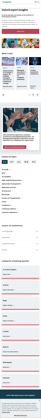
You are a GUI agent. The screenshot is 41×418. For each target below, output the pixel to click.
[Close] (39, 400)
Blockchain (6, 194)
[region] (20, 408)
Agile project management (11, 184)
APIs (3, 173)
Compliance (6, 205)
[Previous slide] (33, 94)
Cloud (4, 202)
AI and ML (5, 169)
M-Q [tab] (26, 162)
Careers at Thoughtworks (11, 198)
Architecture (6, 191)
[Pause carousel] (3, 94)
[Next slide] (37, 94)
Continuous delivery (9, 209)
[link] (20, 120)
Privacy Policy (6, 412)
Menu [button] (37, 2)
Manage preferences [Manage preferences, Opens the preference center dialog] (20, 415)
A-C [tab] (4, 162)
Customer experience (10, 212)
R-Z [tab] (33, 162)
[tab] (8, 74)
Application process (9, 187)
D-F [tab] (11, 162)
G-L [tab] (19, 162)
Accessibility (6, 177)
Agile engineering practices (12, 180)
